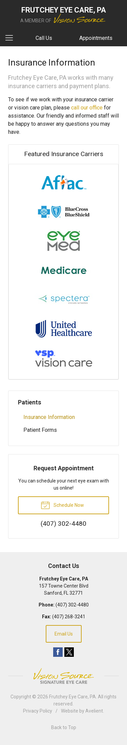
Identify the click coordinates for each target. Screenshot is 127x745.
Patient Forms (40, 430)
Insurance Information (49, 417)
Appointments (95, 38)
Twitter (69, 652)
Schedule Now (62, 505)
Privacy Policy (37, 711)
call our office (87, 107)
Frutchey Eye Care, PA (72, 696)
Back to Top (63, 727)
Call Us (44, 38)
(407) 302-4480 (72, 604)
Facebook (58, 652)
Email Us (64, 634)
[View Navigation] (11, 38)
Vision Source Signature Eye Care (63, 676)
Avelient (94, 711)
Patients (29, 402)
